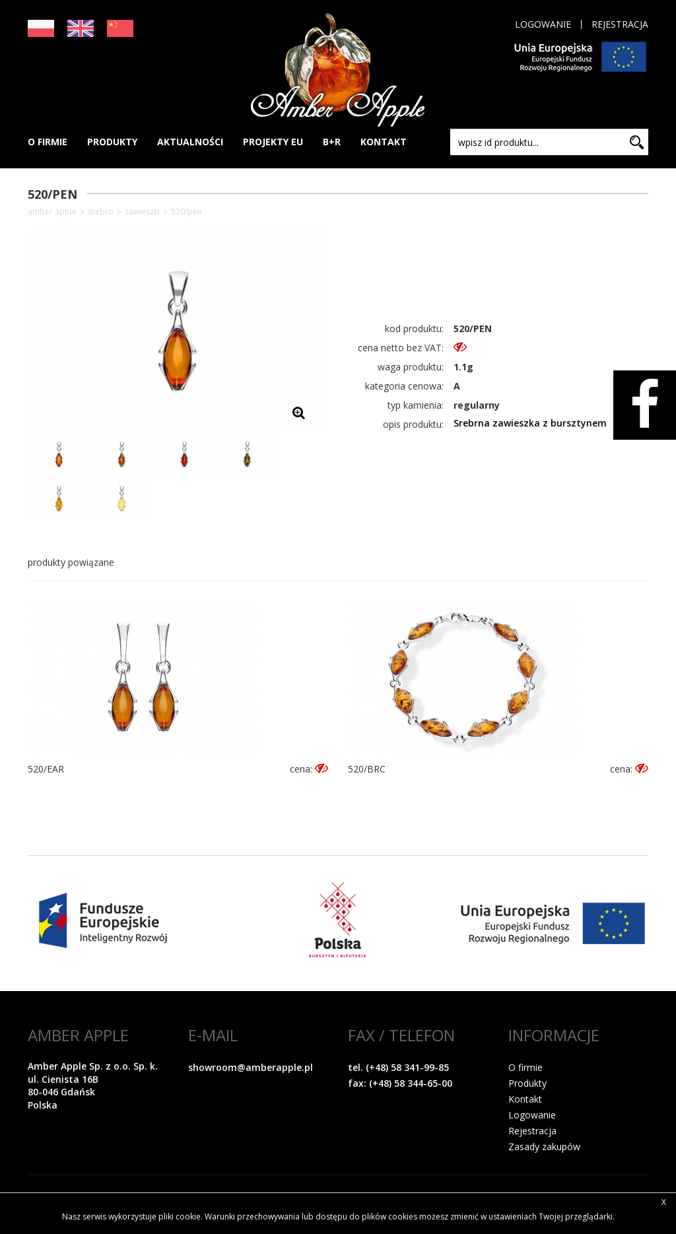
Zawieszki (142, 212)
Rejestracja (620, 24)
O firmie (525, 1067)
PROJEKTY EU (273, 141)
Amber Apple (52, 212)
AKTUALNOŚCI (190, 141)
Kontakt (525, 1099)
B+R (332, 141)
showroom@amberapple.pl (250, 1067)
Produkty (527, 1083)
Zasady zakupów (544, 1146)
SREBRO (101, 212)
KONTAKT (383, 141)
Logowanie (543, 24)
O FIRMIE (47, 141)
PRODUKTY (112, 141)
